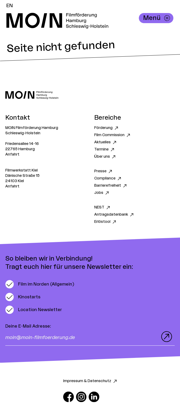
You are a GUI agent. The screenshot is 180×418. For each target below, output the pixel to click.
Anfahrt (12, 154)
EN (9, 5)
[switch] (39, 284)
